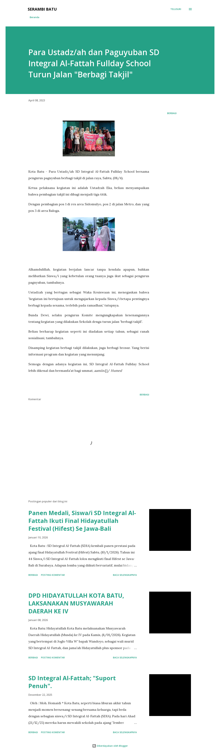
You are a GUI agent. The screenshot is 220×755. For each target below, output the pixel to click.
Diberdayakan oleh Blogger (110, 745)
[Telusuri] (175, 9)
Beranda (34, 17)
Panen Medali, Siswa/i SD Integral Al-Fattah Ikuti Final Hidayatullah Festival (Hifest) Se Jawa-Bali (82, 521)
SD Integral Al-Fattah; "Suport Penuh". (72, 682)
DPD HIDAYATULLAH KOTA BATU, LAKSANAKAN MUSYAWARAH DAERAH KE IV (76, 603)
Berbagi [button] (172, 113)
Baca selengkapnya (125, 574)
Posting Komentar (53, 574)
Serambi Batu (42, 9)
